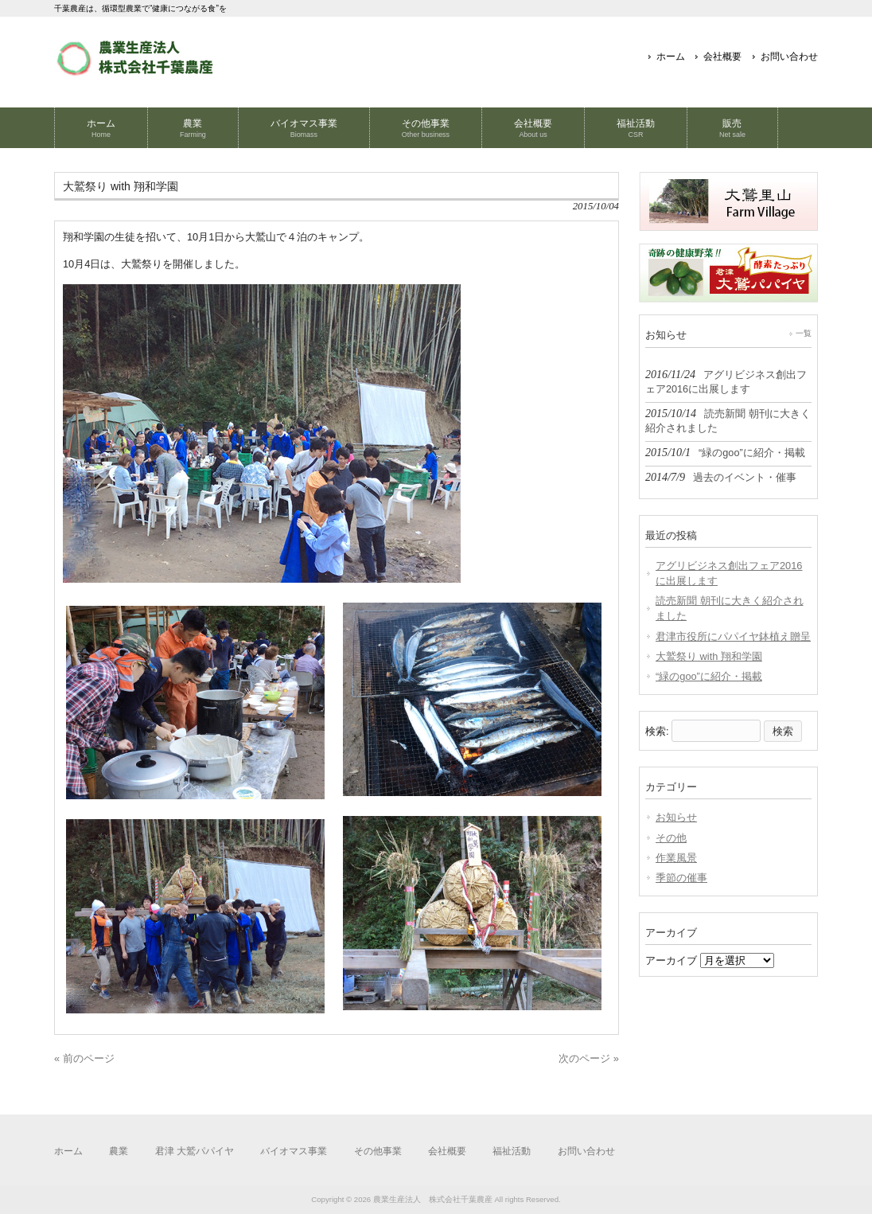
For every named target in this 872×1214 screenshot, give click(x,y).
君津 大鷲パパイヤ (194, 1151)
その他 (671, 838)
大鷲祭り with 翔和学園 (709, 656)
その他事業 (378, 1151)
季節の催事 (681, 878)
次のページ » (589, 1058)
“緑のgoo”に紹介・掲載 (709, 676)
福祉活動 (511, 1151)
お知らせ (676, 817)
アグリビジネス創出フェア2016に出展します (729, 573)
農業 (118, 1151)
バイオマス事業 (293, 1151)
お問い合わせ (789, 56)
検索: (657, 731)
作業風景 (676, 858)
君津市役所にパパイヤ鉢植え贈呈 (733, 636)
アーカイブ (671, 960)
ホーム (670, 56)
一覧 (804, 333)
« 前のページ (84, 1058)
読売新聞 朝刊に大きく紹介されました (730, 608)
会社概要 (722, 56)
